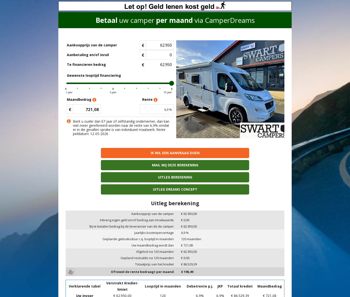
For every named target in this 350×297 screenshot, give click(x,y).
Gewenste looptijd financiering (94, 75)
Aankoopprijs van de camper (92, 45)
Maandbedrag (81, 99)
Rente (150, 99)
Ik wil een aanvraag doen (92, 153)
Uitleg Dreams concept (258, 153)
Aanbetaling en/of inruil (88, 54)
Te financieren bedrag (86, 64)
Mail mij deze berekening (147, 153)
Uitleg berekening (202, 153)
